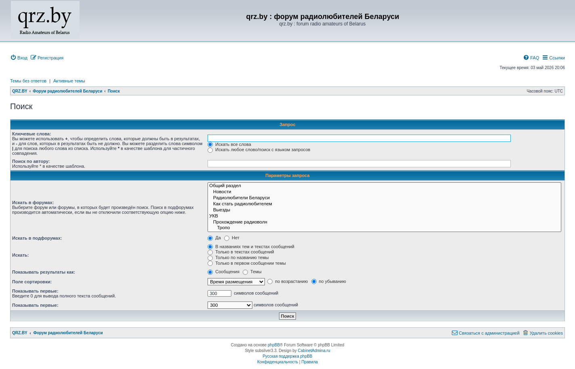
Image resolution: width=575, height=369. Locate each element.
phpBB (274, 345)
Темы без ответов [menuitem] (28, 80)
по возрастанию (287, 281)
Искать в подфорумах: (37, 238)
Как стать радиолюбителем (384, 204)
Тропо (384, 228)
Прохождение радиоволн (384, 222)
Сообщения (223, 271)
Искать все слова (229, 144)
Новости (384, 192)
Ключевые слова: (31, 133)
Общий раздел (384, 186)
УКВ (384, 216)
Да (214, 237)
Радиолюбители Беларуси (384, 198)
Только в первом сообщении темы (247, 263)
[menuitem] (18, 58)
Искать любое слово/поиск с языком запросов (259, 149)
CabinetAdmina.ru (314, 350)
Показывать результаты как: (43, 272)
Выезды (384, 210)
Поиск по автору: (31, 161)
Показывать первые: (35, 291)
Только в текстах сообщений (241, 251)
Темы (252, 271)
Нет (231, 237)
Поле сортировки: (32, 281)
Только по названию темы (238, 257)
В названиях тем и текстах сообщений (251, 246)
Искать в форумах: (33, 202)
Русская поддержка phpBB (287, 356)
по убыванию (328, 281)
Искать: (20, 255)
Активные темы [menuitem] (69, 80)
